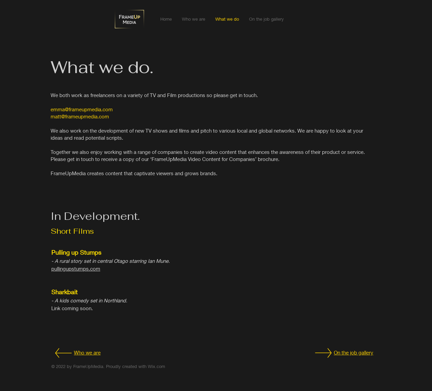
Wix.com (156, 366)
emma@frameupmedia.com (82, 109)
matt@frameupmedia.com (80, 116)
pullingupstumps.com (75, 269)
